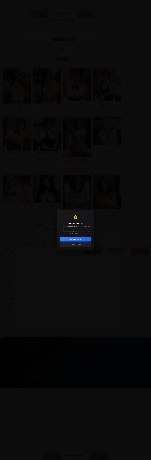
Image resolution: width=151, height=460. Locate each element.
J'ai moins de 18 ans (75, 244)
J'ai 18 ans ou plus (75, 239)
